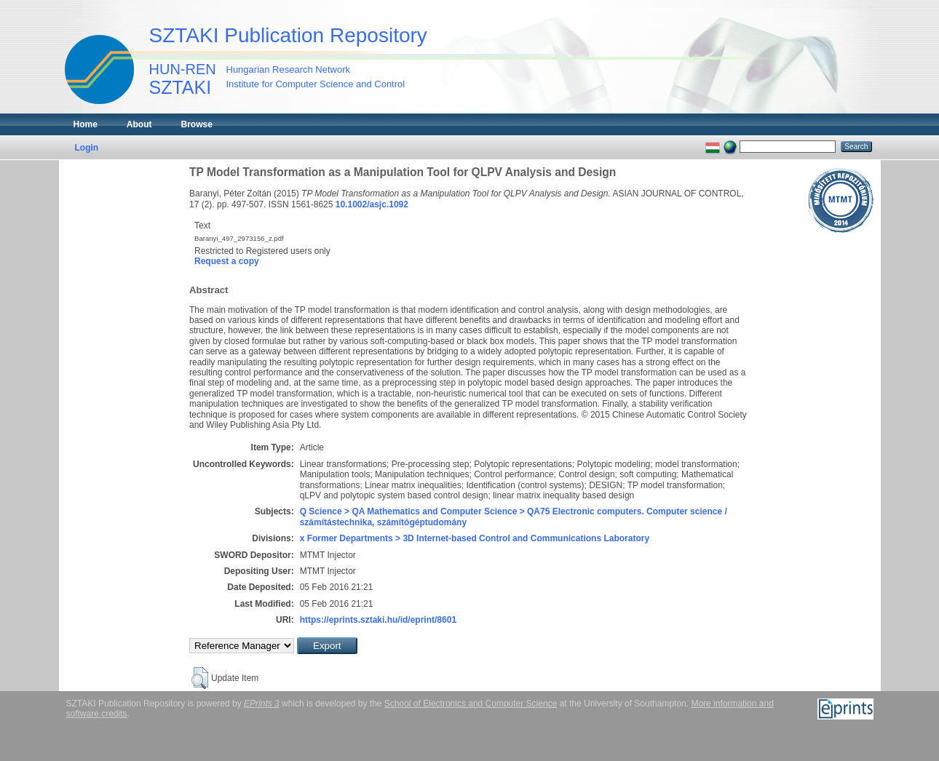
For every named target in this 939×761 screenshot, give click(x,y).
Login (87, 148)
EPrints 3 (262, 703)
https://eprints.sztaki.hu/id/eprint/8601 (378, 620)
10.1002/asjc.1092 (372, 204)
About (139, 124)
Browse (197, 124)
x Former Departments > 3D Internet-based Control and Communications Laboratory (474, 538)
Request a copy (226, 261)
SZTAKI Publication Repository (288, 35)
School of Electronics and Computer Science (470, 703)
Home (86, 124)
